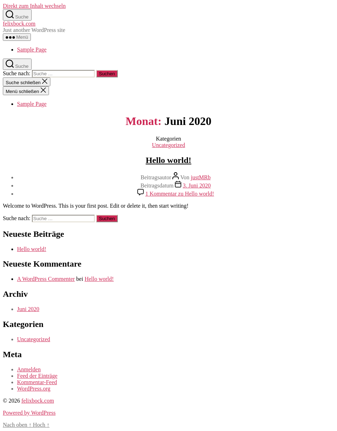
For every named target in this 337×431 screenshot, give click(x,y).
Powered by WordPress (29, 413)
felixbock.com (19, 24)
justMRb (201, 177)
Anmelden (29, 369)
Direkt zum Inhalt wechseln (34, 6)
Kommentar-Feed (37, 382)
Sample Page (31, 50)
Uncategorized (168, 145)
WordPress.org (33, 389)
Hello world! (169, 160)
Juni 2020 (28, 309)
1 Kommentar (179, 194)
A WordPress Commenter (46, 279)
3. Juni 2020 (197, 185)
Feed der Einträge (37, 376)
